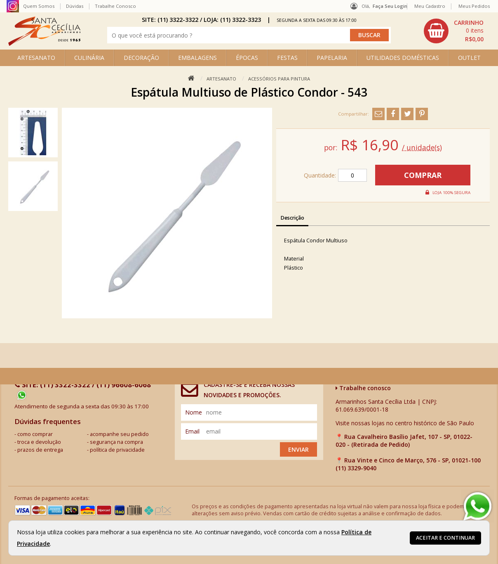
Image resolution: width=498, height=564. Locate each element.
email (192, 431)
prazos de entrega (40, 449)
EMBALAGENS (197, 58)
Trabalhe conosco (363, 388)
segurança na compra (116, 442)
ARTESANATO (36, 58)
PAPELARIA (332, 58)
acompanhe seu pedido (119, 434)
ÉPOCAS (247, 58)
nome (193, 412)
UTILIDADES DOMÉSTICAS (402, 58)
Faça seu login (390, 6)
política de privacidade (117, 449)
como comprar (35, 434)
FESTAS (287, 58)
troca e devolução (39, 442)
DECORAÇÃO (141, 58)
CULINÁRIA (89, 58)
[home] (44, 43)
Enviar (298, 449)
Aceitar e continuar (445, 537)
